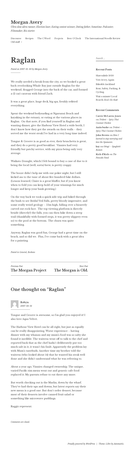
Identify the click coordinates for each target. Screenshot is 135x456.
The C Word (43, 38)
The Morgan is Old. (68, 268)
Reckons (31, 252)
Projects (58, 38)
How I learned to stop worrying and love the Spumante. (109, 138)
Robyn (24, 302)
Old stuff (15, 42)
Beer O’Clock (74, 38)
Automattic (119, 444)
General (23, 252)
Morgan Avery (27, 22)
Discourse (16, 38)
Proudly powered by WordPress (81, 444)
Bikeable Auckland (105, 84)
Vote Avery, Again (105, 80)
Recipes (29, 38)
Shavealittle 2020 (105, 75)
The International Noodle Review (102, 38)
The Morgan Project (30, 268)
